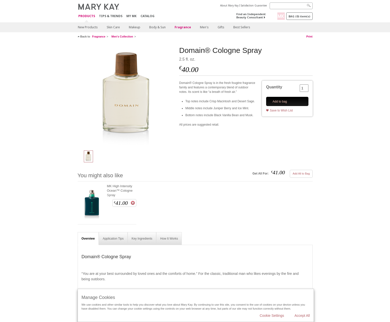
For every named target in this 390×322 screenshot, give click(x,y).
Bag (299, 16)
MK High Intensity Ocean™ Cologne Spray (120, 190)
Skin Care (113, 27)
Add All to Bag (301, 173)
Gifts (221, 27)
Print (309, 36)
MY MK (131, 16)
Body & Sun (157, 27)
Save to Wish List (281, 110)
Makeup (134, 27)
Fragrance (183, 27)
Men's (204, 27)
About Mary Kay (229, 5)
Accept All (302, 316)
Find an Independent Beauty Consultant (251, 15)
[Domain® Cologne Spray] (126, 95)
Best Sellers (241, 27)
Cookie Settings (272, 316)
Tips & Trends (110, 16)
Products (86, 16)
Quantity (274, 87)
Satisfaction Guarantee (254, 5)
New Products (88, 27)
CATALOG (147, 16)
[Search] (291, 5)
